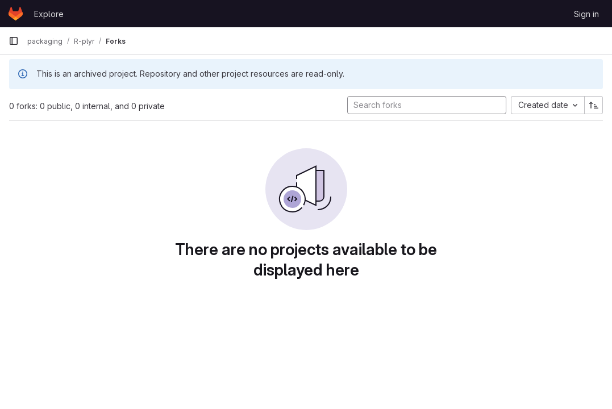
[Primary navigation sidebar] (14, 41)
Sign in (586, 14)
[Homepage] (15, 14)
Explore (49, 14)
